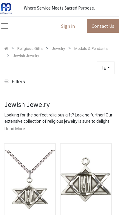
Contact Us (103, 26)
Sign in (68, 26)
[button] (106, 68)
